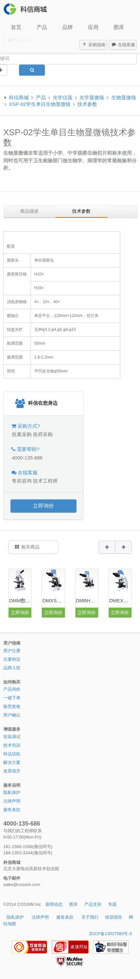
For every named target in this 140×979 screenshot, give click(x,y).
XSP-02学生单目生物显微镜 (39, 104)
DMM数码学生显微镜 (20, 600)
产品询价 (11, 689)
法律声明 (11, 801)
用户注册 (11, 650)
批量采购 (22, 434)
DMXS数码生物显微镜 (53, 600)
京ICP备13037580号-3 (110, 933)
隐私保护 (11, 792)
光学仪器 (62, 97)
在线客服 (123, 45)
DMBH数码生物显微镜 (87, 600)
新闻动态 (54, 904)
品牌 (67, 27)
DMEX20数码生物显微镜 (120, 600)
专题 (112, 904)
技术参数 (87, 104)
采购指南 (93, 45)
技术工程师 (45, 481)
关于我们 (89, 917)
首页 (16, 27)
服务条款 (11, 809)
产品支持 (92, 904)
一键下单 (11, 697)
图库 (119, 27)
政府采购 (43, 434)
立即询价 (43, 506)
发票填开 (11, 771)
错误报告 (113, 917)
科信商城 (19, 97)
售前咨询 (22, 481)
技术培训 (11, 745)
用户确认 (11, 714)
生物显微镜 (123, 97)
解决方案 (11, 762)
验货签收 (11, 706)
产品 (42, 27)
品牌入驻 (11, 667)
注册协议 (11, 659)
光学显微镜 (91, 97)
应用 (93, 27)
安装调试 (11, 736)
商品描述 (29, 211)
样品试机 (11, 753)
